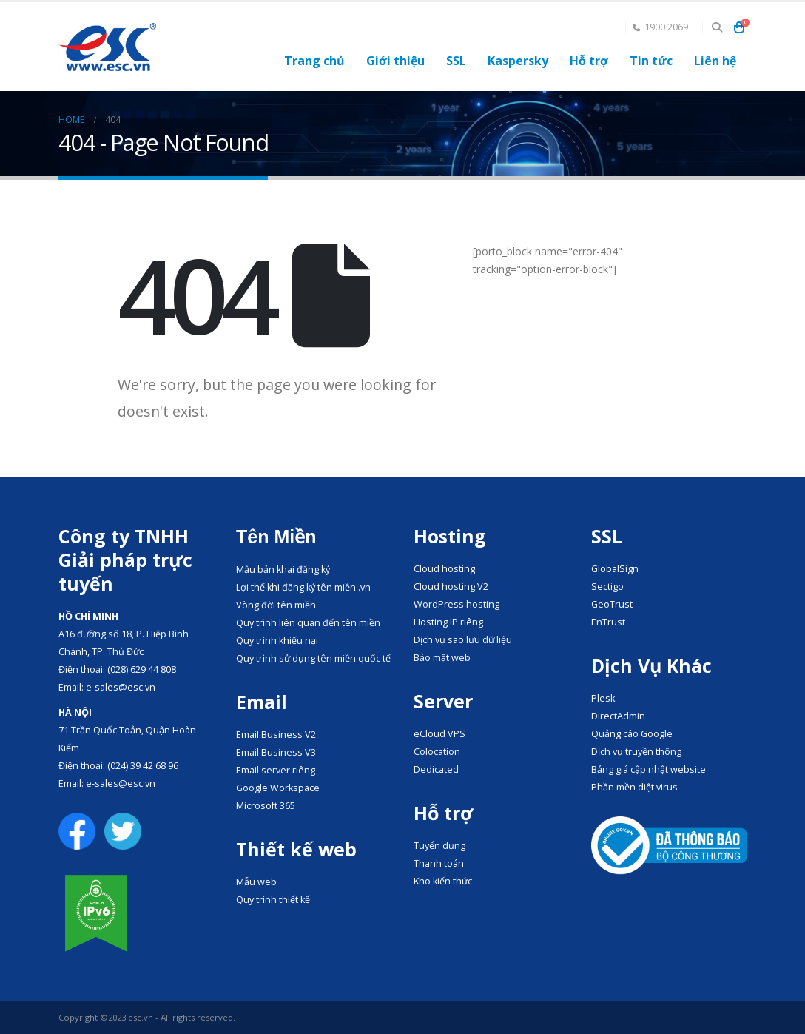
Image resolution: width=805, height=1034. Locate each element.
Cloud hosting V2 (451, 586)
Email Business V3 (276, 752)
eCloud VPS (439, 734)
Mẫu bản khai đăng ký (283, 569)
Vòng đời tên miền (276, 605)
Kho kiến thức (443, 881)
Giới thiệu (395, 61)
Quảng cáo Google (632, 734)
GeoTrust (612, 604)
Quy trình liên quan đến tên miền (308, 623)
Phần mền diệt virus (634, 787)
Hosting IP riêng (448, 622)
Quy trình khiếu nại (277, 640)
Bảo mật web (442, 657)
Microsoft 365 (265, 805)
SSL (456, 61)
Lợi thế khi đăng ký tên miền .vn (303, 587)
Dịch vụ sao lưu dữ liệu (463, 640)
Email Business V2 (276, 734)
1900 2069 (660, 27)
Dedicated (436, 769)
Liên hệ (715, 61)
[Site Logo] (107, 47)
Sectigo (607, 586)
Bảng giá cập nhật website (648, 769)
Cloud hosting (444, 569)
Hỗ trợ (589, 61)
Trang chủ (314, 61)
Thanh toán (439, 863)
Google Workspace (278, 788)
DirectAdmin (618, 716)
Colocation (437, 751)
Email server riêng (275, 770)
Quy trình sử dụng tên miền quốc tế (313, 658)
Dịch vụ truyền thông (636, 751)
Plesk (603, 698)
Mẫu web (256, 882)
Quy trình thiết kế (273, 899)
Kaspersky (518, 61)
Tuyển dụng (439, 845)
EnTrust (608, 622)
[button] (716, 27)
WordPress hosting (456, 604)
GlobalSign (615, 569)
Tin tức (651, 61)
